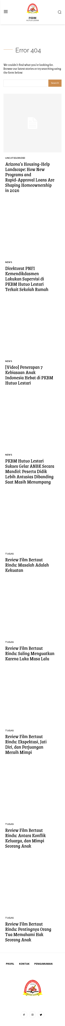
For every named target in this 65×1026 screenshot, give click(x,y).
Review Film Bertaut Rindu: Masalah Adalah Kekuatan (27, 565)
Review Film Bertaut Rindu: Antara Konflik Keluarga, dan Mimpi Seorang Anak (25, 838)
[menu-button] (5, 12)
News (8, 262)
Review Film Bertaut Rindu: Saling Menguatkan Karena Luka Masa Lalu (29, 653)
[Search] (55, 83)
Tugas (9, 553)
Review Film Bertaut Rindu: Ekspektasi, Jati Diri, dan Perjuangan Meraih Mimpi (26, 744)
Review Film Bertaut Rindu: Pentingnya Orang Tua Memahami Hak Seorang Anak (28, 931)
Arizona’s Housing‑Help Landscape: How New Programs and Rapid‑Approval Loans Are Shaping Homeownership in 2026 (29, 177)
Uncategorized (15, 158)
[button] (59, 12)
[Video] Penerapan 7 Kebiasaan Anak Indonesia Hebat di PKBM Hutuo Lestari (29, 375)
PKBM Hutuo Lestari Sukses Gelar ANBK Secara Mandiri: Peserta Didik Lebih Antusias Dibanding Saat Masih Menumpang (29, 471)
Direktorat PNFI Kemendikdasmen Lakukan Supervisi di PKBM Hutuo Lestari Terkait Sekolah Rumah (26, 278)
